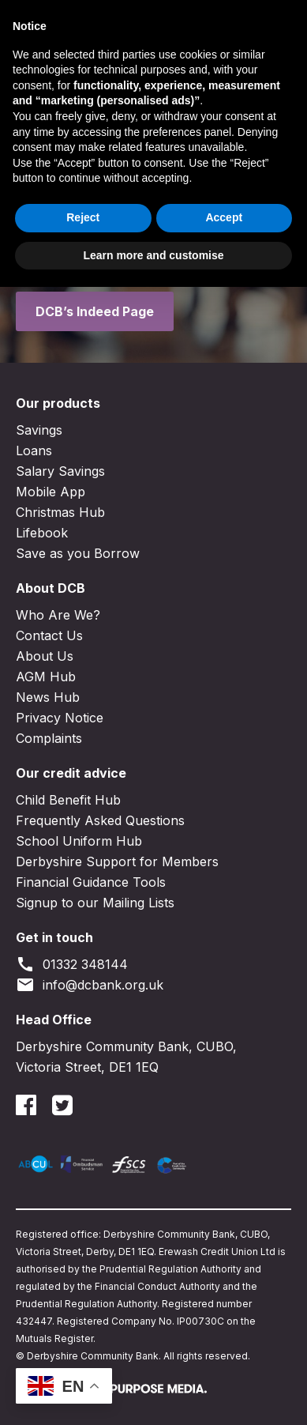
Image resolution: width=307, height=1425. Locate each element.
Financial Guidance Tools (91, 882)
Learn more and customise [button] (153, 1392)
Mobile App (50, 492)
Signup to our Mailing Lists (95, 902)
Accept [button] (223, 1355)
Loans (34, 450)
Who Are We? (58, 615)
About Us (44, 656)
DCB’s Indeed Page (95, 311)
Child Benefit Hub (68, 800)
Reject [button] (82, 1355)
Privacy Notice (59, 718)
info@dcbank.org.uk (89, 984)
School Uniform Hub (79, 841)
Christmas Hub (60, 512)
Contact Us (49, 635)
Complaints (49, 738)
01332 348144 (72, 964)
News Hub (48, 697)
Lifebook (42, 533)
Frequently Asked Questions (100, 820)
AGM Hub (46, 676)
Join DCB (150, 20)
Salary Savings (60, 471)
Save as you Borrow (78, 553)
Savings (39, 430)
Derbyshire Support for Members (117, 861)
